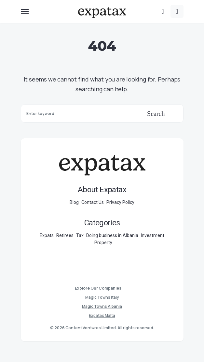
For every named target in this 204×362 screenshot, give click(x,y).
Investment (152, 235)
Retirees (65, 235)
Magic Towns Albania (102, 306)
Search (156, 113)
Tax (80, 235)
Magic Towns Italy (102, 297)
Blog (74, 202)
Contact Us (92, 202)
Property (103, 242)
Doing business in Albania (112, 235)
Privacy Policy (120, 202)
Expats (47, 235)
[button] (25, 11)
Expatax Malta (102, 315)
